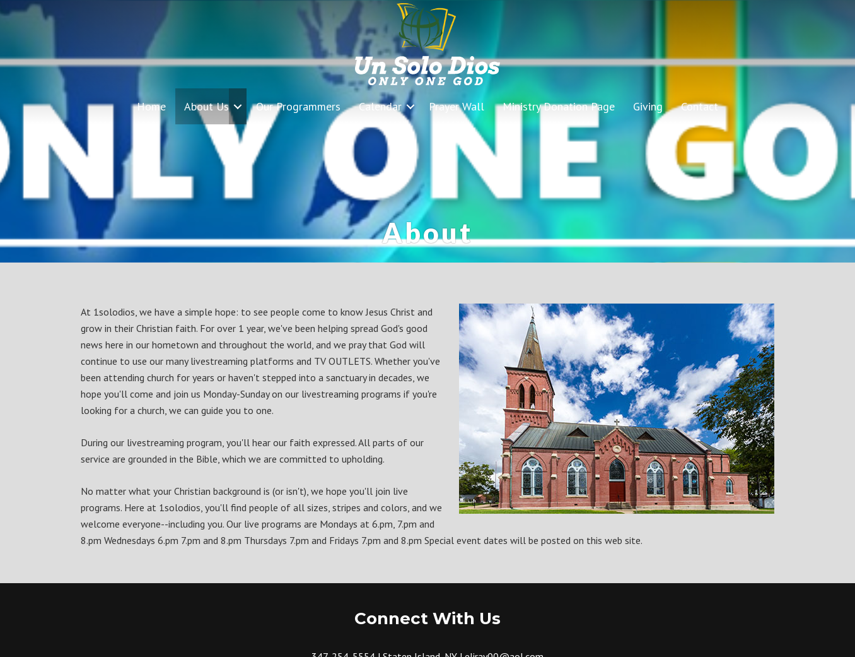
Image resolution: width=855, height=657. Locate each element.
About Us (206, 106)
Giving (648, 106)
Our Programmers (298, 106)
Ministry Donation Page (559, 106)
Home (151, 106)
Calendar (380, 106)
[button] (238, 106)
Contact (699, 106)
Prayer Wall (456, 106)
